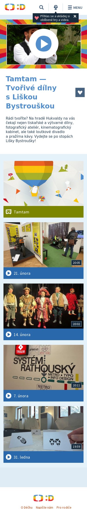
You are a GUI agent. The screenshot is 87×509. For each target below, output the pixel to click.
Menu (74, 7)
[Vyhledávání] (41, 7)
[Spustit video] (43, 44)
